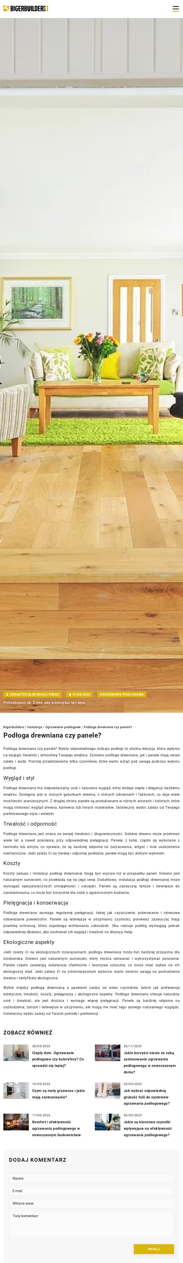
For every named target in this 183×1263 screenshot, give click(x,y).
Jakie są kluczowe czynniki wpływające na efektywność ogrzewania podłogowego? (148, 1128)
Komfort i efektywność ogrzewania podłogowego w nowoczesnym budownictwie (56, 1128)
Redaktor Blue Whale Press (34, 694)
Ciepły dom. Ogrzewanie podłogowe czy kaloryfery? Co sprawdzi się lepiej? (58, 1059)
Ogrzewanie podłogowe (122, 694)
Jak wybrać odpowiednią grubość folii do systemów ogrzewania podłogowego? (147, 1097)
